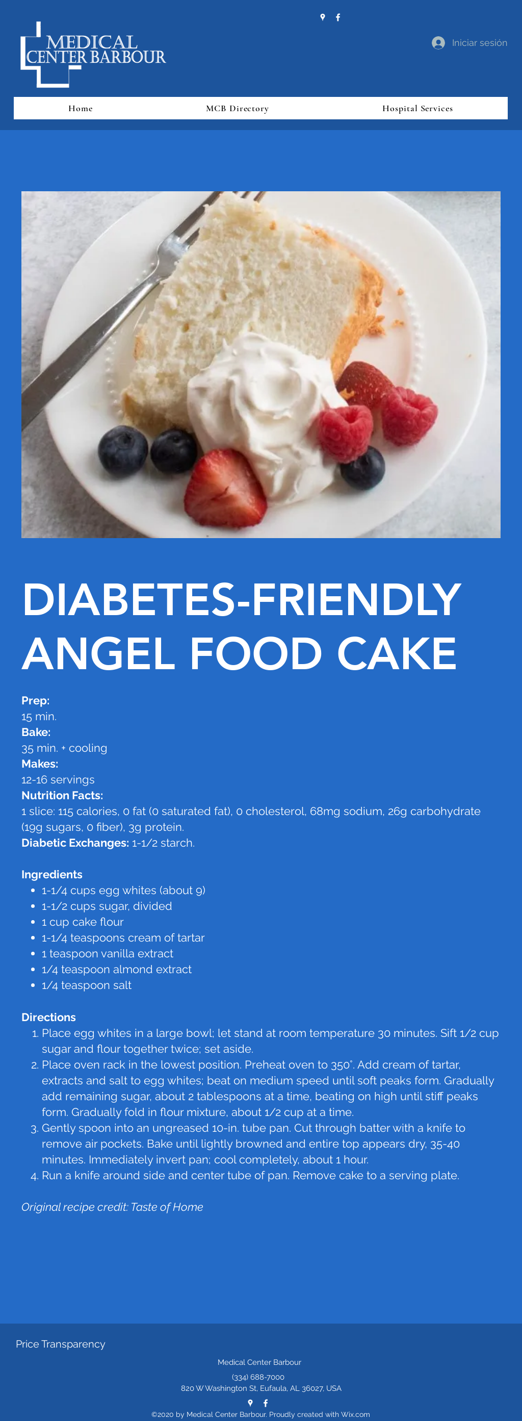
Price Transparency (61, 1344)
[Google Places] (323, 17)
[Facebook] (338, 17)
